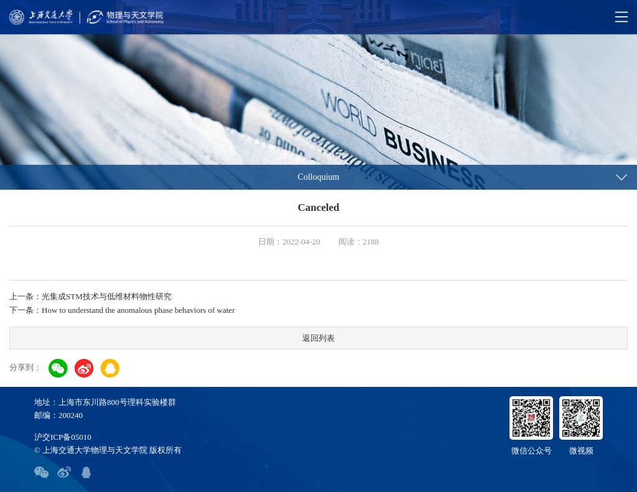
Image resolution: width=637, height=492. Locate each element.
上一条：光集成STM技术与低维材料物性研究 (90, 296)
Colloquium (319, 177)
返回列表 (318, 338)
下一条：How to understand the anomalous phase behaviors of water (122, 310)
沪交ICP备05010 (62, 437)
